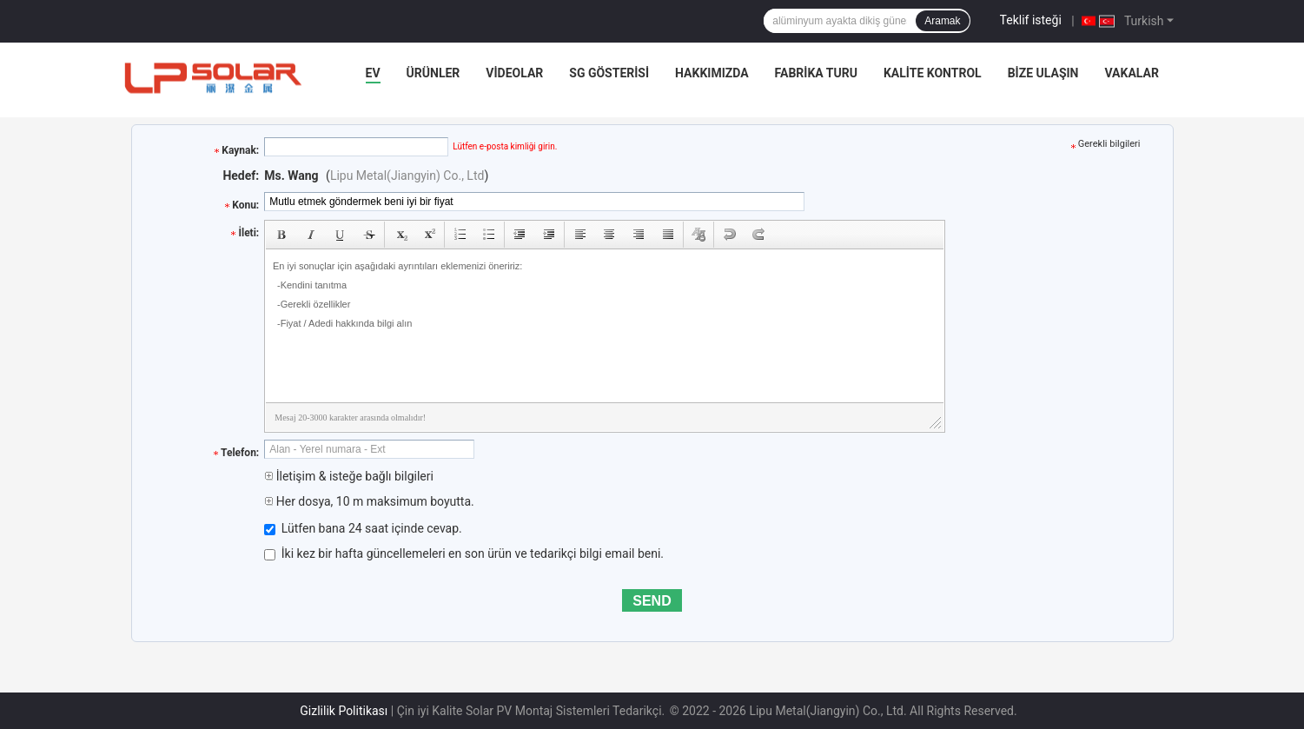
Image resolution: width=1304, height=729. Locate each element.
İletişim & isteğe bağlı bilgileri (349, 476)
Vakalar (1131, 73)
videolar (514, 73)
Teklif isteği (1031, 20)
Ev (373, 73)
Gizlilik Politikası (343, 711)
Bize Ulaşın (1043, 73)
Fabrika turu (816, 73)
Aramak (942, 21)
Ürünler (433, 73)
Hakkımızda (712, 73)
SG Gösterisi (609, 73)
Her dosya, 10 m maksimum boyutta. (368, 501)
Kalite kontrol (933, 73)
